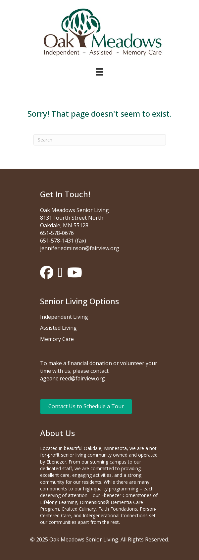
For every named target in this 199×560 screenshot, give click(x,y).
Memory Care (57, 339)
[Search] (99, 139)
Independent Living (64, 316)
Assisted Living (58, 327)
